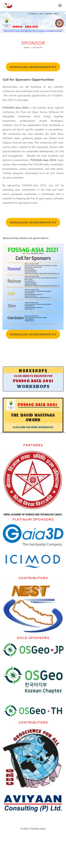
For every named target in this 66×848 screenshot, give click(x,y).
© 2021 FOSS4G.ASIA (33, 828)
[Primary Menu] (60, 6)
